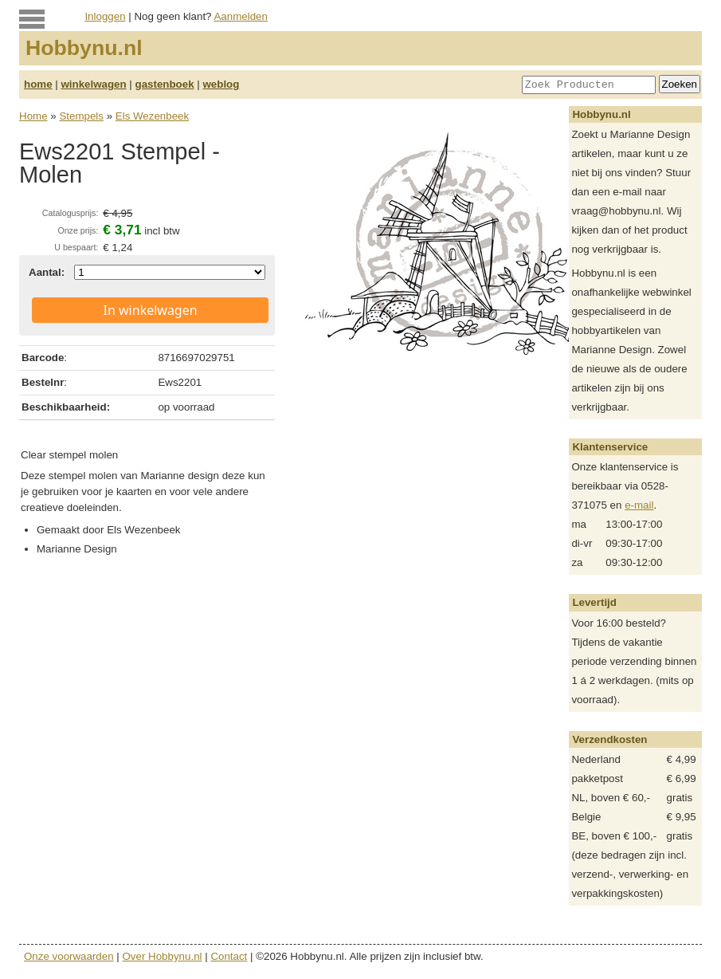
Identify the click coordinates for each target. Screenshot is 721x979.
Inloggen (104, 16)
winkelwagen (93, 84)
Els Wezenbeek (152, 116)
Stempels (81, 116)
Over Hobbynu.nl (162, 956)
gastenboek (164, 84)
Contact (228, 956)
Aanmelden (240, 16)
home (38, 84)
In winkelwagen (151, 310)
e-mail (639, 505)
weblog (220, 84)
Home (33, 116)
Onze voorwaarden (69, 956)
